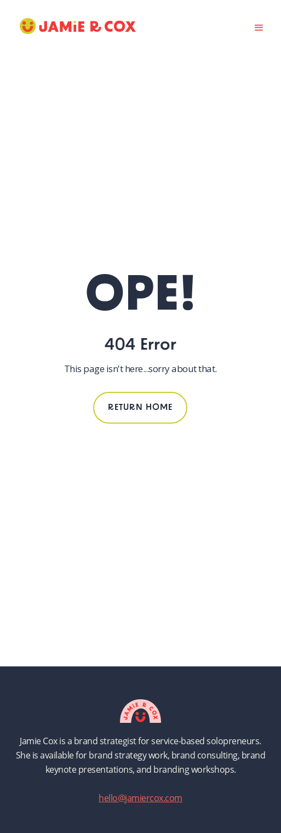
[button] (259, 26)
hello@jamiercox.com (140, 798)
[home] (75, 26)
